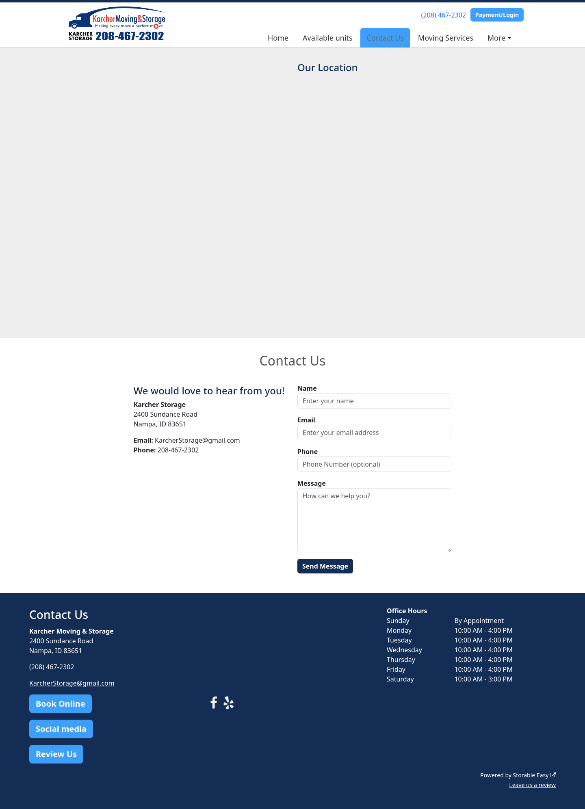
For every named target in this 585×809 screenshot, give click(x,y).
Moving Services (445, 38)
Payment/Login (497, 15)
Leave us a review (532, 785)
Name (307, 388)
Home (278, 38)
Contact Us (385, 38)
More (496, 38)
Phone (307, 451)
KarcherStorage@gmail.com (72, 683)
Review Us (56, 753)
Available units (328, 38)
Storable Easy (534, 775)
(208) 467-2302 (443, 15)
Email (306, 419)
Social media (61, 728)
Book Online (60, 703)
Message (311, 483)
